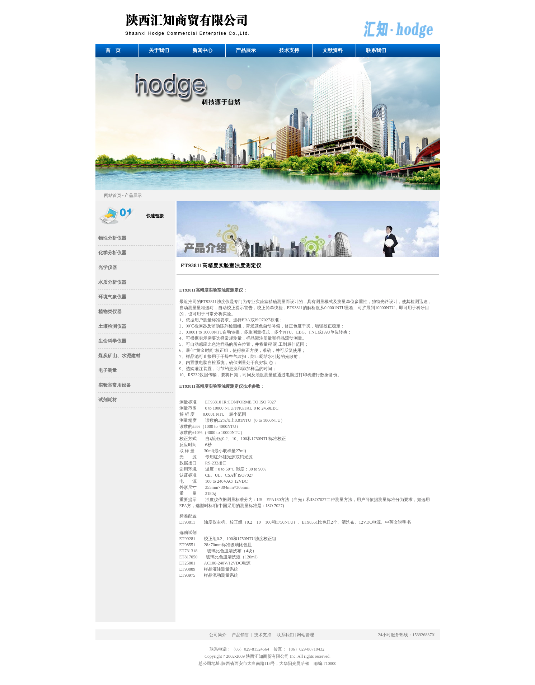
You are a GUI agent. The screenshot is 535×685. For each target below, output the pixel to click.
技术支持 (289, 50)
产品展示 (246, 50)
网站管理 (305, 634)
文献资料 (333, 50)
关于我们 (159, 50)
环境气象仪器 (112, 296)
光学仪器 (107, 267)
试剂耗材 (107, 399)
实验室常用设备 (114, 385)
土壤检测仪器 (112, 326)
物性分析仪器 (112, 238)
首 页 (113, 50)
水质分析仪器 (112, 282)
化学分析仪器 (112, 252)
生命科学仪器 (112, 341)
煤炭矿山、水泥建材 (119, 355)
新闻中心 (202, 50)
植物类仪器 (110, 311)
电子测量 (107, 370)
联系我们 (376, 50)
